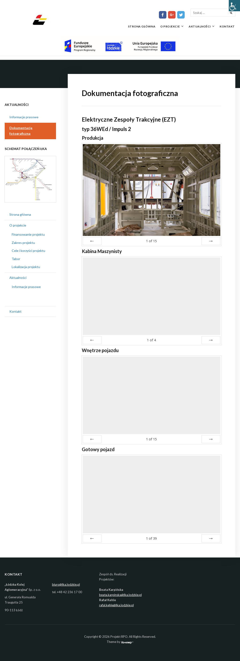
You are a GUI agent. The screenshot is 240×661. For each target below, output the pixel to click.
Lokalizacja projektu (26, 267)
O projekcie (170, 26)
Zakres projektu (23, 243)
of (151, 241)
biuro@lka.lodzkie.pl (66, 584)
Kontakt (227, 26)
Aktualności (200, 26)
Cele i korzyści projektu (28, 251)
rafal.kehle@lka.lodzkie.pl (116, 605)
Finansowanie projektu (28, 234)
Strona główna (142, 26)
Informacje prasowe (23, 117)
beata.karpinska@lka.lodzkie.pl (120, 595)
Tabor (16, 259)
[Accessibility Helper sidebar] (234, 5)
